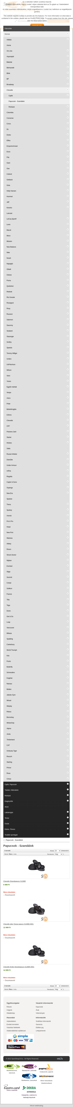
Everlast (9, 566)
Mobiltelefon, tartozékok (29, 1080)
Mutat (52, 851)
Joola (8, 734)
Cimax (9, 779)
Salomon (10, 320)
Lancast (9, 213)
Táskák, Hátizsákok (11, 790)
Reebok (9, 292)
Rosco (9, 549)
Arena (9, 45)
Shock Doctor (11, 555)
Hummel (10, 196)
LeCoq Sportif (11, 219)
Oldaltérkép (11, 1013)
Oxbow (9, 275)
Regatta (9, 476)
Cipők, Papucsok (11, 784)
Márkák (7, 34)
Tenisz (7, 818)
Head (8, 527)
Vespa (9, 392)
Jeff (8, 202)
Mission (9, 241)
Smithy (9, 342)
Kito (8, 656)
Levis (8, 224)
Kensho (9, 208)
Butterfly (9, 667)
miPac (9, 471)
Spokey (9, 510)
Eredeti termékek (13, 1024)
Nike (8, 252)
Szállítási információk (43, 1021)
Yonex (9, 381)
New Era (10, 493)
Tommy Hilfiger (12, 353)
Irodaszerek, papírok (46, 1072)
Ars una (9, 51)
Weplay (9, 706)
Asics (8, 398)
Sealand (9, 331)
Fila (8, 157)
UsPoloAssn (11, 364)
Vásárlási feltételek (13, 1027)
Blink (8, 73)
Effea (8, 140)
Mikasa (9, 633)
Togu (8, 605)
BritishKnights (11, 409)
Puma (9, 280)
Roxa (8, 773)
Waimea (9, 538)
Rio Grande (11, 297)
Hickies (9, 443)
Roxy (8, 308)
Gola (8, 185)
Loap (8, 622)
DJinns (9, 415)
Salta (8, 448)
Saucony (10, 325)
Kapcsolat (39, 1007)
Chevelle (10, 90)
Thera (9, 504)
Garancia (39, 1024)
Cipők (11, 96)
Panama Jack (11, 432)
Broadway (10, 84)
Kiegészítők (9, 801)
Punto (9, 661)
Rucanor (10, 314)
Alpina (9, 728)
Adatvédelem (11, 1021)
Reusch (9, 756)
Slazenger (10, 336)
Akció (6, 807)
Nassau (9, 684)
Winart (9, 700)
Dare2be (10, 460)
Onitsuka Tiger (12, 751)
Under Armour (12, 465)
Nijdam (9, 560)
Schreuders (11, 672)
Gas (8, 168)
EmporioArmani (12, 146)
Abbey (9, 544)
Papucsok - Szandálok (16, 101)
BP (8, 79)
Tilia (8, 600)
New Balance (11, 247)
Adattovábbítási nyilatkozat (16, 1031)
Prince (9, 768)
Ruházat (12, 107)
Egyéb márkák (12, 387)
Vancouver (10, 628)
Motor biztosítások (46, 1080)
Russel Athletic (12, 454)
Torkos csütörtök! (11, 1090)
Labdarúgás (9, 812)
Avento (9, 516)
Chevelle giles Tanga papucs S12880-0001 (18, 924)
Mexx (8, 236)
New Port (10, 532)
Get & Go (10, 616)
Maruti (9, 230)
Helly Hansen (11, 191)
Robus (9, 712)
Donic (9, 611)
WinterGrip (10, 723)
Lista (14, 854)
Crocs (9, 124)
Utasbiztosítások (46, 1083)
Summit (9, 577)
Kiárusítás (8, 28)
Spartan (9, 499)
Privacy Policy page (37, 18)
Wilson (9, 370)
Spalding (10, 639)
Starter (9, 437)
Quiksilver (10, 286)
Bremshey (10, 717)
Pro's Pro (10, 521)
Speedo (9, 348)
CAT (8, 745)
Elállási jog (39, 1027)
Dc (8, 129)
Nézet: (6, 854)
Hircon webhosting (36, 1106)
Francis (9, 594)
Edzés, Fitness (10, 829)
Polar (8, 404)
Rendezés (50, 854)
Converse (10, 118)
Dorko (9, 135)
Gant (8, 163)
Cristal (9, 583)
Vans (8, 376)
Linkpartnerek (41, 1031)
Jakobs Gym (11, 695)
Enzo (8, 152)
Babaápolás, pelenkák (29, 1070)
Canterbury (10, 644)
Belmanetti (10, 68)
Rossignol (10, 303)
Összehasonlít (10, 895)
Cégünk (9, 1010)
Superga (10, 488)
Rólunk (9, 1007)
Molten (9, 689)
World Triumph (12, 650)
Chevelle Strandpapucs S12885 (14, 881)
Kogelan (9, 678)
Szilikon (9, 588)
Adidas (9, 40)
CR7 (8, 426)
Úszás (7, 824)
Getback (10, 180)
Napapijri (10, 264)
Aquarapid (10, 56)
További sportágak (11, 835)
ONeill (9, 269)
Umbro (9, 359)
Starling (9, 762)
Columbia (10, 112)
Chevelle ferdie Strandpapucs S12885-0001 (18, 967)
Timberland (11, 740)
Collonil (9, 174)
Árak (37, 1010)
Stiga (8, 572)
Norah (9, 258)
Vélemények (40, 1013)
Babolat (9, 62)
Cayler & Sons (12, 482)
